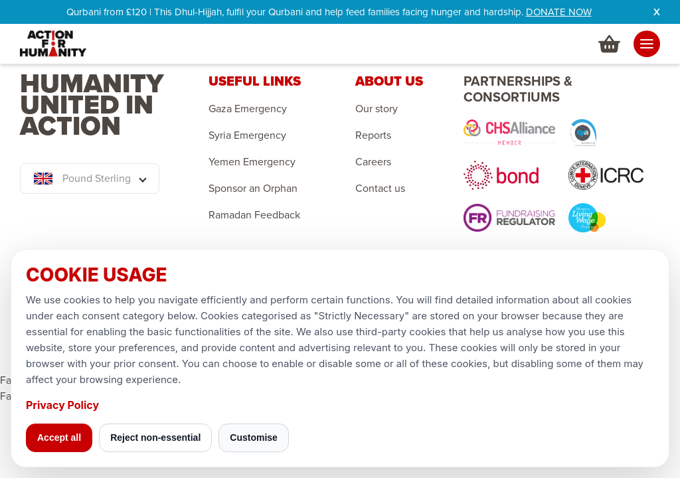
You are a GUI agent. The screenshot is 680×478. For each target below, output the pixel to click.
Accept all (59, 437)
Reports (373, 135)
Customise (254, 437)
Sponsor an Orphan (253, 188)
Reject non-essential (155, 437)
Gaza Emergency (248, 109)
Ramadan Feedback (254, 215)
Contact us (380, 188)
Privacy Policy (62, 405)
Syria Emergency (247, 135)
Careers (373, 162)
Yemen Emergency (252, 162)
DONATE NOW (559, 12)
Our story (376, 109)
